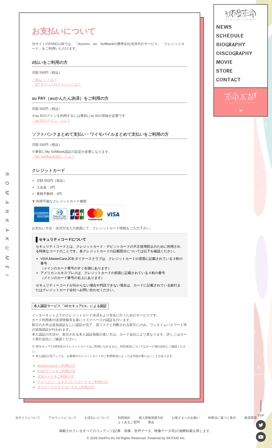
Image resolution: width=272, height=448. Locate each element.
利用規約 (124, 418)
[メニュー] (241, 110)
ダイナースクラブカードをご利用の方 (66, 387)
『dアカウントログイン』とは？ (56, 84)
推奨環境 (250, 418)
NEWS (224, 27)
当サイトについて (27, 418)
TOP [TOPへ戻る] (260, 415)
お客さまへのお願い (186, 418)
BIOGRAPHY (230, 44)
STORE (224, 71)
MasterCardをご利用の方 (56, 366)
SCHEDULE (230, 36)
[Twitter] (261, 425)
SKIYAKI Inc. (175, 438)
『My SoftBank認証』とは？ (53, 156)
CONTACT (228, 80)
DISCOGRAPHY (234, 53)
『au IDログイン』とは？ (51, 121)
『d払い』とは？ (44, 80)
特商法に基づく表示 (222, 418)
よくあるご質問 (129, 422)
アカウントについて (62, 418)
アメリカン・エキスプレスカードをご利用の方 (72, 382)
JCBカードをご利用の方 (55, 376)
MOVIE (224, 62)
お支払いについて (97, 418)
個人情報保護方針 (151, 418)
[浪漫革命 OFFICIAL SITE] (240, 19)
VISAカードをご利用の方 (56, 371)
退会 (151, 422)
